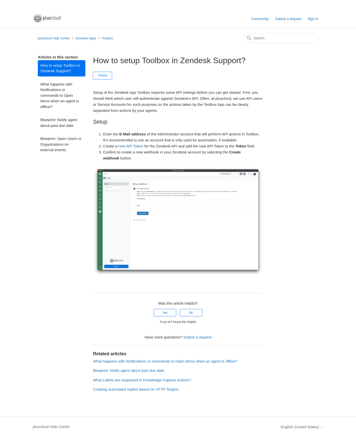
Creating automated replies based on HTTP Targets (136, 389)
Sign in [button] (312, 19)
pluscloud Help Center (54, 38)
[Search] (280, 38)
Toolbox (107, 38)
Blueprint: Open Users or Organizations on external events (61, 144)
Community (260, 19)
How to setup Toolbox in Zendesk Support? (60, 68)
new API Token (130, 146)
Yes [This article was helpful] (164, 312)
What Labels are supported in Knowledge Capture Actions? (142, 380)
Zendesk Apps (86, 38)
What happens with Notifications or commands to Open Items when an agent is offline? (59, 95)
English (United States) (302, 427)
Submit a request (288, 19)
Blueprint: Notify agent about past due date (58, 123)
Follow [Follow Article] (102, 75)
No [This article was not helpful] (191, 312)
